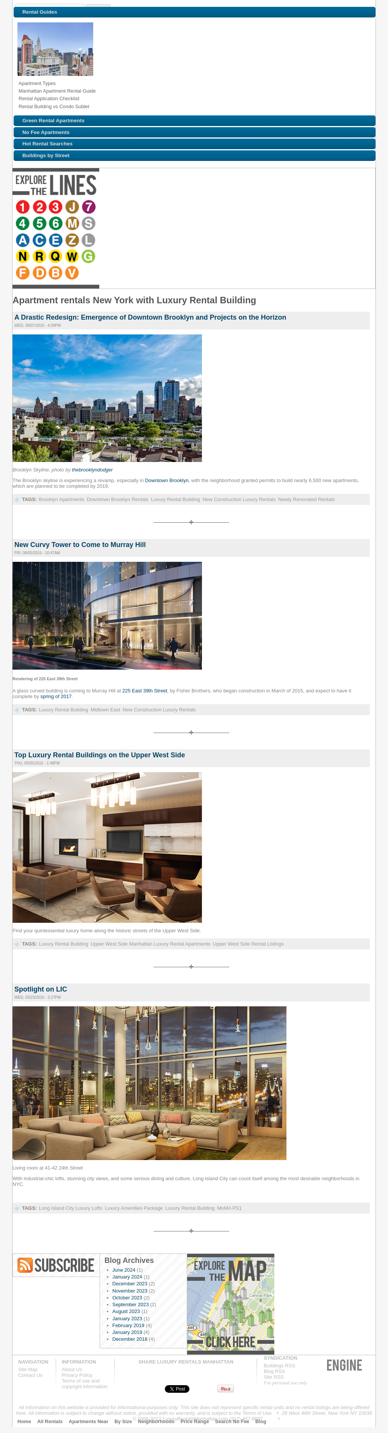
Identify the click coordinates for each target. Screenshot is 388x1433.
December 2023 (130, 1283)
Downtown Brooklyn (167, 480)
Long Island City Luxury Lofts (70, 1208)
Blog (260, 1421)
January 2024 (127, 1277)
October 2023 (127, 1298)
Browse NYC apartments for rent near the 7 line (90, 207)
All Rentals (50, 1421)
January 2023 (127, 1318)
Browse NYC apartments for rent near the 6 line (138, 207)
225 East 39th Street (144, 691)
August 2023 (126, 1311)
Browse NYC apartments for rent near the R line (283, 207)
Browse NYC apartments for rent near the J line (73, 207)
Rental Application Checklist (49, 98)
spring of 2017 (56, 696)
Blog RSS (56, 1265)
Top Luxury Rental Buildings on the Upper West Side (99, 755)
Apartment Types (37, 83)
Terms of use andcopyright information (85, 1383)
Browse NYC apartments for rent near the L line (252, 207)
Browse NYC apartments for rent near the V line (40, 224)
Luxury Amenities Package (134, 1208)
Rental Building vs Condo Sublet (54, 106)
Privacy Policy (77, 1375)
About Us (72, 1369)
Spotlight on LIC (40, 989)
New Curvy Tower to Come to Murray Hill (80, 545)
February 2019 (129, 1325)
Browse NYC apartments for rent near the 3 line (57, 207)
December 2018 (130, 1339)
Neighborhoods (156, 1421)
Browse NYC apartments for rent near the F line (348, 207)
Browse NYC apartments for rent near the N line (267, 207)
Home (24, 1421)
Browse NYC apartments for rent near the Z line (235, 207)
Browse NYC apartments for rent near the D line (364, 207)
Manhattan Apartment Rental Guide (57, 91)
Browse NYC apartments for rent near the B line (23, 224)
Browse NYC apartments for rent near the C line (202, 207)
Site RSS (274, 1377)
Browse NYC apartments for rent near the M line (154, 207)
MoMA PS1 (229, 1208)
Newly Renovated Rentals (306, 499)
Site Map (28, 1369)
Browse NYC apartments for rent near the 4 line (104, 207)
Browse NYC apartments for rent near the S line (171, 207)
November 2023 (130, 1291)
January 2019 (127, 1332)
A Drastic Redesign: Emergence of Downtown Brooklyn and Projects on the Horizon (150, 317)
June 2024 (124, 1270)
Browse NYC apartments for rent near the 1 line (23, 207)
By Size (123, 1421)
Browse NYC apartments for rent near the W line (317, 207)
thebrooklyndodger (92, 470)
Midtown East (105, 710)
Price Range (194, 1421)
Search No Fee (232, 1421)
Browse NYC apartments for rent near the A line (185, 207)
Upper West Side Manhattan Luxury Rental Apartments (150, 944)
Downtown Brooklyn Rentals (118, 499)
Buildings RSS (279, 1365)
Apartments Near (88, 1421)
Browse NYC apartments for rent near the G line (333, 207)
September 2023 (131, 1304)
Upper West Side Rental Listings (248, 944)
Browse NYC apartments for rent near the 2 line (40, 207)
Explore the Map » (230, 1304)
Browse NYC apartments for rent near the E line (219, 207)
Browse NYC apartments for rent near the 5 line (121, 207)
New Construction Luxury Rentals (239, 499)
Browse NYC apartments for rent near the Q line (300, 207)
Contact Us (30, 1375)
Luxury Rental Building (175, 499)
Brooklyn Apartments (61, 499)
